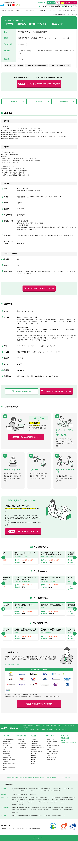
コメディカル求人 (33, 809)
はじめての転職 (6, 741)
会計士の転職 (60, 807)
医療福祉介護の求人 (58, 790)
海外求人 (50, 788)
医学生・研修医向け (36, 788)
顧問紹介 (14, 809)
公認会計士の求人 (34, 10)
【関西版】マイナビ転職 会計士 (9, 764)
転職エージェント (43, 807)
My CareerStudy (69, 799)
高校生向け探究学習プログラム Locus (28, 794)
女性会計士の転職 (51, 759)
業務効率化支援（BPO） (23, 815)
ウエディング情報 (24, 799)
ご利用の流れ (6, 745)
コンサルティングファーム (38, 753)
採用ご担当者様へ (42, 2)
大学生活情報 (63, 797)
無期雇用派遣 (55, 809)
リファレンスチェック (60, 815)
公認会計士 (34, 743)
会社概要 (4, 828)
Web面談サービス (7, 757)
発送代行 (31, 815)
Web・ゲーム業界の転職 (22, 807)
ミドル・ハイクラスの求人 (58, 788)
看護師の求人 (25, 809)
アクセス (9, 828)
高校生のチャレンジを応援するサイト (39, 797)
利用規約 (63, 740)
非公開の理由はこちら (12, 664)
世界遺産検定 (32, 799)
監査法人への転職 (51, 739)
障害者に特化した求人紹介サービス (29, 790)
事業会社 (34, 757)
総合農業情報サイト (40, 799)
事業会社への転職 (51, 749)
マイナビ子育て (48, 799)
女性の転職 (38, 777)
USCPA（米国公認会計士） (38, 747)
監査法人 (34, 749)
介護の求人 (61, 809)
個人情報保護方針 (36, 828)
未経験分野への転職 (51, 757)
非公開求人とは (6, 751)
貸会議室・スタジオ (43, 815)
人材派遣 (14, 807)
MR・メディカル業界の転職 (27, 777)
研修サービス (14, 815)
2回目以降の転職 (6, 743)
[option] (52, 558)
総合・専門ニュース (26, 797)
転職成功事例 (21, 739)
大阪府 (33, 761)
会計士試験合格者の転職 (52, 751)
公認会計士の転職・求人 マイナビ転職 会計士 (12, 10)
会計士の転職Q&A (22, 741)
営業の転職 (10, 777)
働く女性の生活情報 (71, 797)
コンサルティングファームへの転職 (53, 746)
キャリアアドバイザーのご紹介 (9, 748)
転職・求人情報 (44, 788)
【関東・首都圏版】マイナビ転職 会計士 (9, 760)
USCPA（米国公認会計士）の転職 (53, 754)
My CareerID (14, 801)
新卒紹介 (37, 807)
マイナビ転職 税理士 (66, 777)
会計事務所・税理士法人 (37, 751)
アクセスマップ (65, 735)
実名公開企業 (35, 741)
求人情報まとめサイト (16, 797)
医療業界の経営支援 (68, 809)
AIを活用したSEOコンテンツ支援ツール (57, 801)
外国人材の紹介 (15, 812)
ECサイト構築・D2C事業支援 (58, 799)
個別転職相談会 (6, 753)
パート (72, 788)
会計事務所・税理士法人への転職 (53, 742)
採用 (23, 828)
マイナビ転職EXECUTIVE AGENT (50, 777)
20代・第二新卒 (31, 807)
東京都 (33, 759)
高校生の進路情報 (15, 794)
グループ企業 (28, 828)
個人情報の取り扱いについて (68, 742)
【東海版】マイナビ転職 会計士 (9, 768)
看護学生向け (28, 788)
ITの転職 (16, 777)
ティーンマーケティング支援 (54, 797)
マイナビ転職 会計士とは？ (9, 739)
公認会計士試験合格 (36, 745)
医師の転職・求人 (41, 809)
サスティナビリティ (16, 828)
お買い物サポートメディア (33, 801)
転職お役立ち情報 (22, 743)
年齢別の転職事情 (22, 747)
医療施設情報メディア (22, 801)
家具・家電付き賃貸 (44, 801)
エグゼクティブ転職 (52, 807)
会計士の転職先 (21, 745)
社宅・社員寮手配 (51, 815)
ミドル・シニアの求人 (16, 790)
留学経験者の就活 (21, 788)
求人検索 (26, 10)
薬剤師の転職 (19, 809)
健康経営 (36, 815)
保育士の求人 (48, 809)
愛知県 (33, 763)
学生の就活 (14, 788)
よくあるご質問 (6, 755)
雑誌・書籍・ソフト (16, 799)
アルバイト (67, 788)
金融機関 (34, 755)
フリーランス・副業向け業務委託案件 (45, 790)
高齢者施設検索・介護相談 (17, 804)
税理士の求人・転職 (68, 807)
